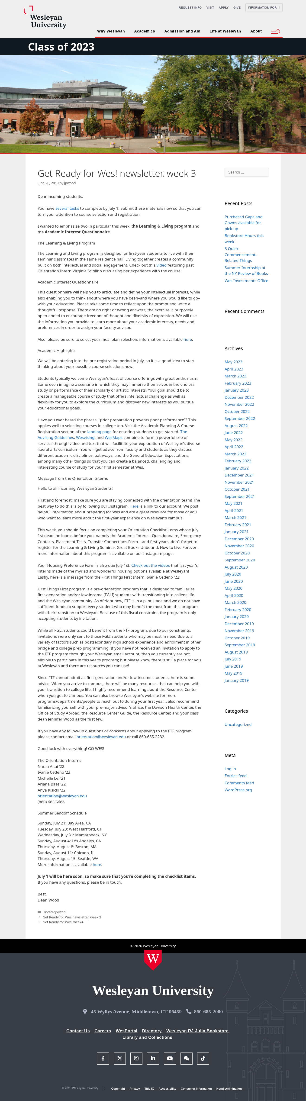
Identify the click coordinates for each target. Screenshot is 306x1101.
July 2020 (233, 574)
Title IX (149, 1088)
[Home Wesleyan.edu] (153, 960)
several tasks (67, 208)
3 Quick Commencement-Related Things (241, 254)
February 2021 (238, 524)
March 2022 (235, 454)
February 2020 (238, 609)
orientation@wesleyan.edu (101, 736)
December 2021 (239, 475)
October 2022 (237, 411)
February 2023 (238, 383)
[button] (276, 32)
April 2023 (234, 369)
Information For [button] (264, 7)
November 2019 (239, 630)
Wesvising (85, 437)
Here (134, 506)
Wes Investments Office (246, 280)
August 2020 (236, 567)
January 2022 (237, 468)
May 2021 (233, 503)
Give (237, 7)
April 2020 (234, 595)
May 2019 (233, 673)
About (256, 31)
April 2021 (234, 510)
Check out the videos (150, 565)
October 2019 (237, 638)
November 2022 (239, 404)
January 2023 (237, 390)
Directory (152, 1031)
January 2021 (237, 531)
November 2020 (239, 545)
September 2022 (240, 418)
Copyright (118, 1088)
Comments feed (239, 783)
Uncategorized (54, 912)
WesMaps (113, 437)
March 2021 (235, 517)
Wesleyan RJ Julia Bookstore (197, 1031)
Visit (210, 7)
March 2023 (235, 376)
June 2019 (234, 666)
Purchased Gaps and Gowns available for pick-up (244, 222)
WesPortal (126, 1031)
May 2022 (233, 439)
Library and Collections (147, 1037)
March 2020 (235, 602)
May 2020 (233, 588)
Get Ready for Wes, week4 (63, 922)
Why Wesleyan (111, 31)
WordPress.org (238, 789)
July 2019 (233, 659)
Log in (230, 768)
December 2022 (239, 397)
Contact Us (78, 1031)
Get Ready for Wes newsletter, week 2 (72, 917)
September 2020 (240, 560)
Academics (144, 31)
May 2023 (233, 361)
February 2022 (238, 461)
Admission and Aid (182, 31)
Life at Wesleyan (225, 31)
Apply (224, 7)
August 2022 (236, 425)
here (188, 339)
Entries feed (236, 775)
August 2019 (236, 652)
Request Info (190, 7)
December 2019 (239, 623)
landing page (99, 431)
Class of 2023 (61, 46)
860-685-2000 (208, 1011)
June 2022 (234, 432)
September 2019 (240, 644)
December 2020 (239, 538)
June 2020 (234, 581)
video (162, 265)
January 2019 (237, 680)
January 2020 (237, 616)
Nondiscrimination (229, 1088)
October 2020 (237, 553)
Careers (102, 1031)
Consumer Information (196, 1088)
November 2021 (239, 482)
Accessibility (167, 1088)
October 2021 (237, 489)
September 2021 (240, 496)
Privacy (135, 1088)
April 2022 (234, 446)
